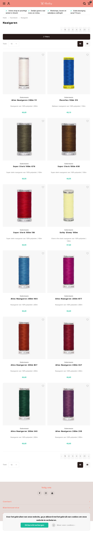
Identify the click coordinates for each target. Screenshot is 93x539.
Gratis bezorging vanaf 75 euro (77, 12)
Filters (46, 37)
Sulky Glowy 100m (69, 232)
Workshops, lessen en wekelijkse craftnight (56, 12)
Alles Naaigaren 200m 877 (68, 299)
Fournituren (14, 18)
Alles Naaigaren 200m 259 (68, 431)
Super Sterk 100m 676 (24, 166)
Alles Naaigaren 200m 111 (24, 100)
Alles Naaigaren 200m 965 (24, 299)
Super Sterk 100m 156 (24, 232)
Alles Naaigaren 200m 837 (24, 365)
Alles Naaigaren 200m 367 (68, 365)
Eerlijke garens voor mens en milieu (36, 12)
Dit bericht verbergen (34, 525)
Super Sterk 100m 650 (69, 166)
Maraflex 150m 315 (69, 100)
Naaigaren (24, 18)
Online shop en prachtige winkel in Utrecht (16, 12)
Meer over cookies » (66, 525)
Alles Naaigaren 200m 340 (24, 431)
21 (85, 29)
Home (5, 18)
